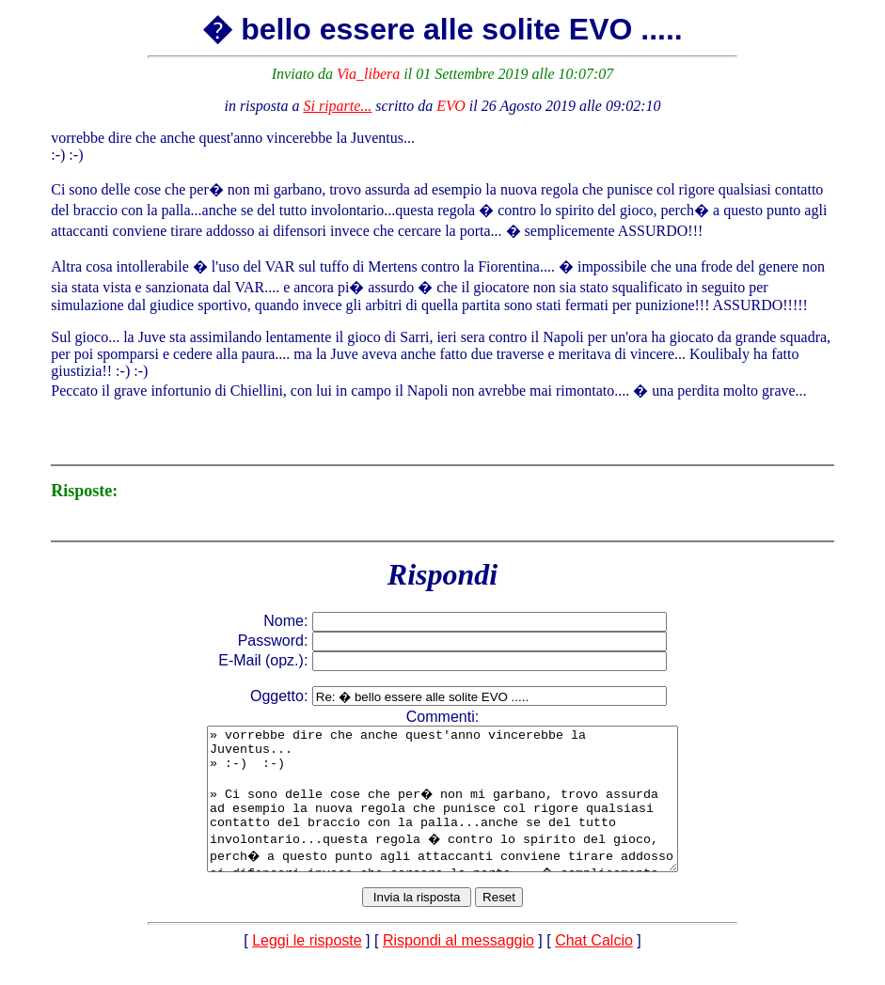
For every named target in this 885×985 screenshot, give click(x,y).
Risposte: (84, 490)
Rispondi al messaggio (458, 969)
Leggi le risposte (307, 969)
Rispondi (442, 574)
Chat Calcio (594, 969)
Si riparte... (337, 106)
